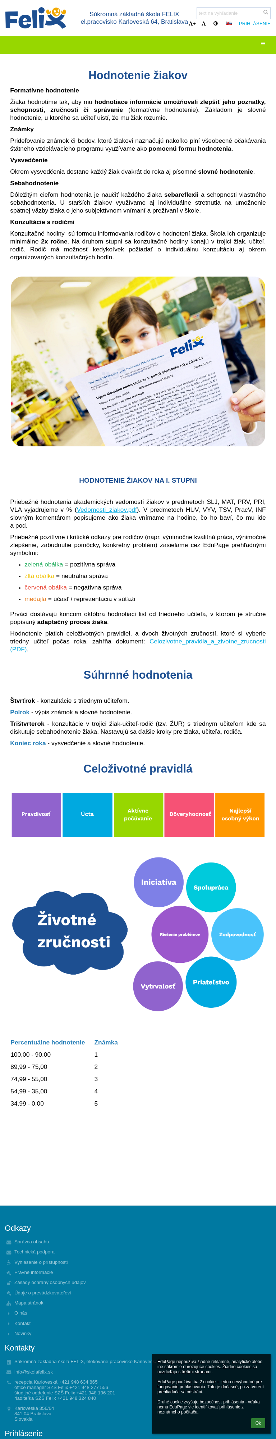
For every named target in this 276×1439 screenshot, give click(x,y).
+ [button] (192, 23)
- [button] (204, 23)
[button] (229, 23)
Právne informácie (33, 1272)
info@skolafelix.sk (33, 1372)
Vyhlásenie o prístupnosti (41, 1262)
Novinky (22, 1333)
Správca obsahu (31, 1241)
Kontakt (22, 1323)
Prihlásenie (255, 23)
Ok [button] (258, 1423)
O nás (20, 1313)
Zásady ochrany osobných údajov (50, 1282)
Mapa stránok (28, 1303)
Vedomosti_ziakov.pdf (107, 509)
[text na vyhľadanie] (234, 13)
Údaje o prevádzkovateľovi (42, 1292)
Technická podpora (34, 1251)
